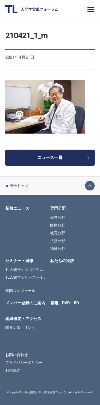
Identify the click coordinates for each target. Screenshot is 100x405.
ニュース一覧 (63, 157)
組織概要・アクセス (23, 318)
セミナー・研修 (19, 260)
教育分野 (57, 233)
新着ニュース (17, 208)
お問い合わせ (16, 355)
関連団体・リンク (20, 327)
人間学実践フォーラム (31, 9)
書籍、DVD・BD (64, 303)
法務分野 (57, 241)
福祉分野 (57, 248)
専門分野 (58, 208)
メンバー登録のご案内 (25, 303)
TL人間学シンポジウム (24, 269)
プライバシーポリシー (24, 362)
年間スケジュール (20, 291)
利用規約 (12, 370)
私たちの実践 (62, 260)
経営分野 (57, 217)
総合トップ (16, 186)
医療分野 (57, 225)
